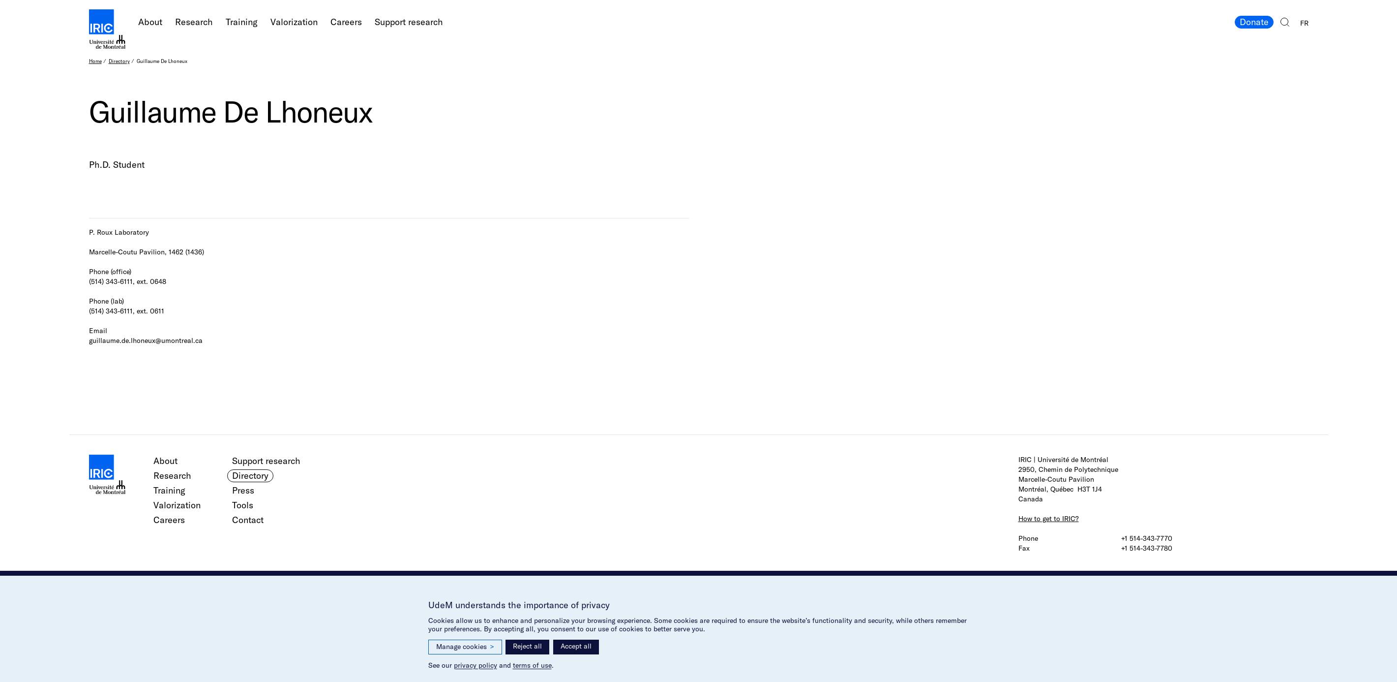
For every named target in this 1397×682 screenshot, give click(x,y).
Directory (119, 61)
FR (1304, 23)
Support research (409, 22)
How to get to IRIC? (1048, 518)
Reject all (527, 646)
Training (242, 22)
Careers (346, 22)
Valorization (294, 22)
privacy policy (475, 665)
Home (95, 61)
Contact (248, 520)
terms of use (532, 665)
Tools (242, 505)
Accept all (576, 646)
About (150, 22)
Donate (1254, 22)
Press (243, 490)
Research (194, 22)
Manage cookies (465, 646)
